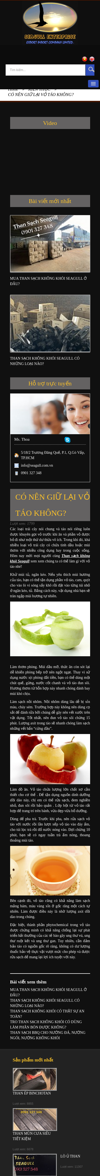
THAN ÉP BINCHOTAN (32, 1093)
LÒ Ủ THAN (70, 1156)
